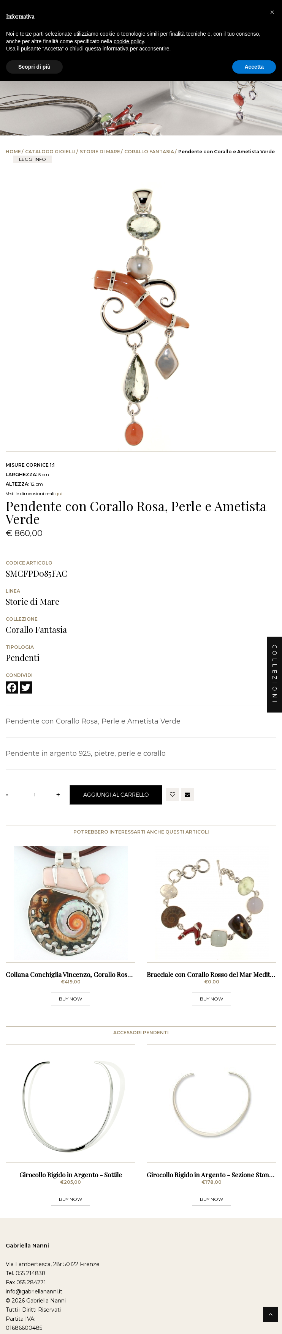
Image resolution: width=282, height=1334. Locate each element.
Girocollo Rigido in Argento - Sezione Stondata (214, 1196)
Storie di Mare (100, 151)
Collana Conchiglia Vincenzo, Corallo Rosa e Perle (79, 985)
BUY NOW (70, 1009)
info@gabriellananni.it (34, 1313)
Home (13, 151)
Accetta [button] (254, 67)
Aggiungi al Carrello (116, 794)
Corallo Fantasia (149, 151)
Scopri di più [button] (34, 67)
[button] (272, 12)
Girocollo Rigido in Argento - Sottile (70, 1196)
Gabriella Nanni (27, 1267)
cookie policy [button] (129, 41)
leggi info (32, 159)
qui (58, 493)
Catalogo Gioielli (50, 151)
